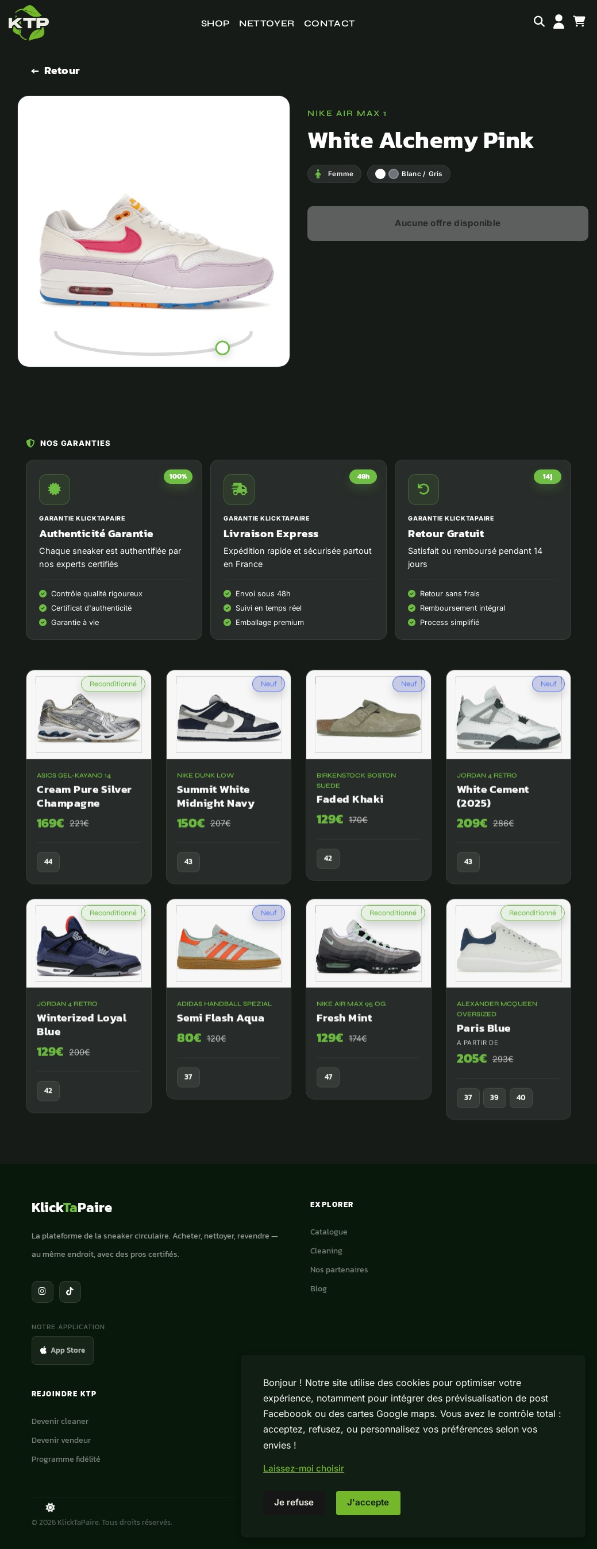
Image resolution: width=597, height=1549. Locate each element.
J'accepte (368, 1502)
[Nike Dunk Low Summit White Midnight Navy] (229, 788)
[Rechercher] (539, 23)
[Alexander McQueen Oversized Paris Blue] (509, 1020)
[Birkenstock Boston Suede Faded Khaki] (369, 786)
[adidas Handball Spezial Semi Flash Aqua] (229, 1010)
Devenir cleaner (60, 1421)
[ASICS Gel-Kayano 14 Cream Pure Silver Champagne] (89, 788)
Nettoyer (267, 23)
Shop (215, 23)
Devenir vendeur (61, 1440)
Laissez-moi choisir (303, 1468)
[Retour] (55, 70)
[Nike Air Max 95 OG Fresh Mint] (369, 1010)
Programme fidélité (66, 1459)
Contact (330, 23)
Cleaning (326, 1250)
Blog (318, 1288)
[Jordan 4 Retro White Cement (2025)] (509, 788)
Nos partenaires (339, 1269)
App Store (62, 1350)
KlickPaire (72, 1207)
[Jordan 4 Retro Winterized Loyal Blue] (89, 1017)
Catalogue (329, 1231)
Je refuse (294, 1502)
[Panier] (578, 23)
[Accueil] (29, 23)
